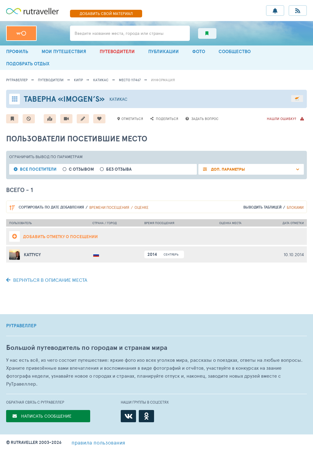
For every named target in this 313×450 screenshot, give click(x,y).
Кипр (78, 80)
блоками (295, 207)
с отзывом (81, 169)
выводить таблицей (262, 207)
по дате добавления (51, 207)
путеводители (51, 80)
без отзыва (119, 169)
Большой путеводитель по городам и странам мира (86, 347)
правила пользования (98, 442)
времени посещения (109, 207)
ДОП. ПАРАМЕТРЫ (227, 169)
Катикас (101, 80)
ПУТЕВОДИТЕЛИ (117, 51)
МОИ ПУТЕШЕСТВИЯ (64, 51)
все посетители (38, 169)
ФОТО (198, 51)
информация (163, 80)
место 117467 (130, 80)
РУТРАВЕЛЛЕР (21, 325)
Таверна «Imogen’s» (64, 98)
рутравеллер (17, 80)
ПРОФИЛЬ (17, 51)
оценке (141, 207)
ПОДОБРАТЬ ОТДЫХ (28, 63)
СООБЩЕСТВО (235, 51)
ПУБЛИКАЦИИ (163, 51)
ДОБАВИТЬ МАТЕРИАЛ (106, 13)
